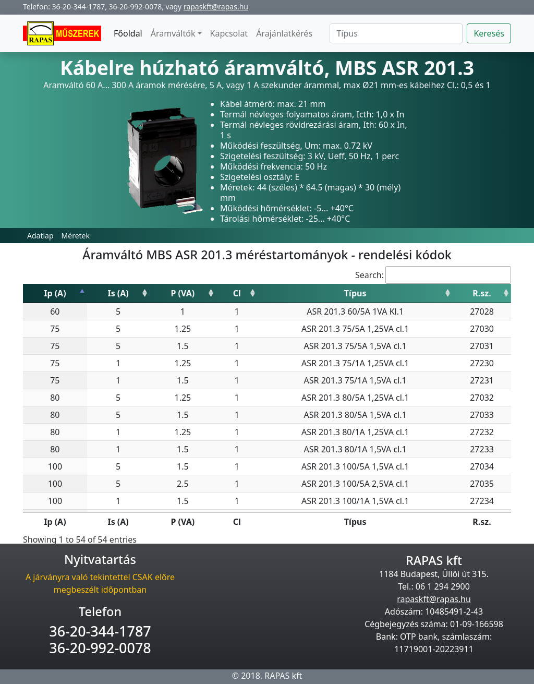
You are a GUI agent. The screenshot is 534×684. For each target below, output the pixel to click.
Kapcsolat (229, 33)
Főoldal (128, 33)
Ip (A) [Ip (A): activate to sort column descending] (55, 293)
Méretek (76, 236)
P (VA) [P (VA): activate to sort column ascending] (183, 293)
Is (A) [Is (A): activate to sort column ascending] (117, 293)
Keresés (489, 33)
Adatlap (40, 236)
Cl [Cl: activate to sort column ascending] (237, 293)
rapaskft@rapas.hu (216, 6)
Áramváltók (173, 33)
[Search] (396, 33)
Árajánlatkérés (284, 33)
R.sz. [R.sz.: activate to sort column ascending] (481, 293)
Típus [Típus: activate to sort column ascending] (355, 293)
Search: (433, 275)
